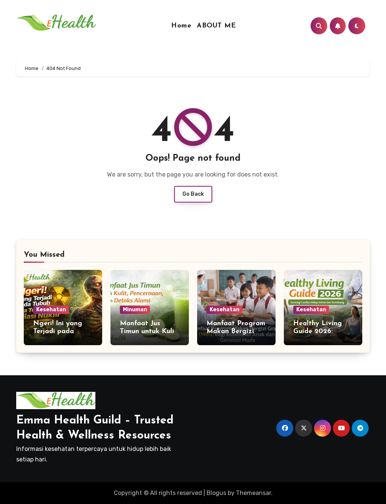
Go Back (193, 194)
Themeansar (253, 492)
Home (181, 25)
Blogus (216, 492)
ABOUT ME (216, 25)
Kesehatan (51, 309)
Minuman (135, 309)
